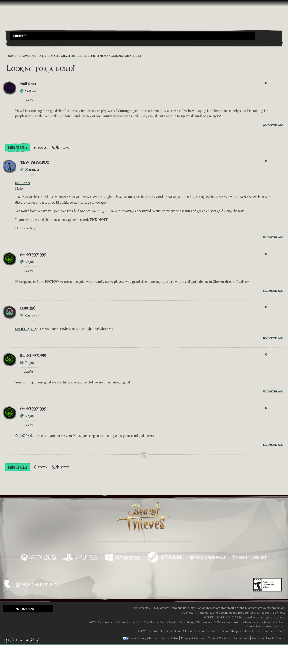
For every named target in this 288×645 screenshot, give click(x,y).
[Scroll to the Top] (6, 640)
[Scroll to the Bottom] (37, 640)
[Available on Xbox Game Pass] (207, 557)
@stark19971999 (27, 329)
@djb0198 (22, 435)
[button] (132, 36)
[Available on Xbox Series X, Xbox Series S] (38, 557)
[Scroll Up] (12, 640)
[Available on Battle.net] (249, 557)
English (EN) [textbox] (24, 609)
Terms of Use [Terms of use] (169, 638)
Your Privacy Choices (144, 638)
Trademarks (241, 638)
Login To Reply (17, 148)
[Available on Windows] (123, 557)
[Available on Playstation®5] (81, 557)
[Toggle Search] (20, 42)
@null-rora (22, 183)
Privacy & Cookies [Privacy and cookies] (192, 638)
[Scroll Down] (32, 640)
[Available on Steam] (165, 557)
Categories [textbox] (19, 36)
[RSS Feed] (5, 55)
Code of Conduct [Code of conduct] (219, 638)
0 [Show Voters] (266, 83)
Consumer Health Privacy (268, 638)
